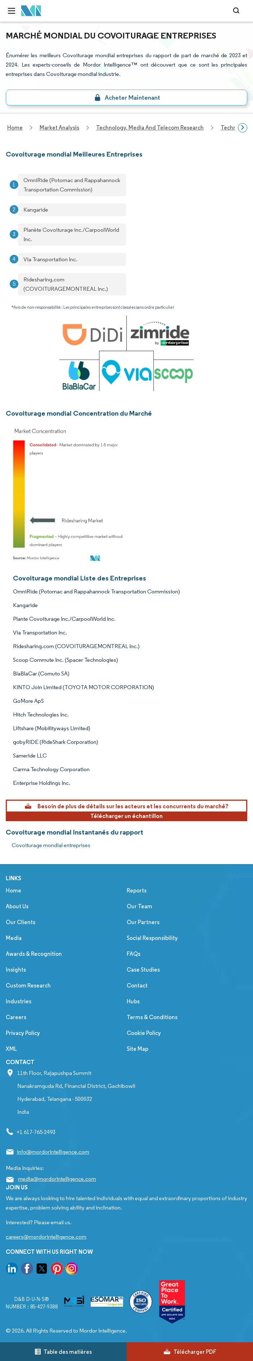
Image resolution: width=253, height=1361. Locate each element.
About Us (17, 906)
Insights (16, 969)
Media (14, 938)
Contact (137, 985)
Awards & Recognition (34, 953)
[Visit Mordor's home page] (31, 11)
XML (11, 1048)
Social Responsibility (152, 938)
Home (13, 890)
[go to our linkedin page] (12, 1269)
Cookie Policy (144, 1033)
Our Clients (20, 922)
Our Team (139, 906)
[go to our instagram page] (71, 1269)
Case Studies (143, 969)
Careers (16, 1017)
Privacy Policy (23, 1033)
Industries (18, 1001)
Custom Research (28, 985)
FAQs (133, 953)
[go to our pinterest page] (57, 1269)
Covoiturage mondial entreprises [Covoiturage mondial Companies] (51, 845)
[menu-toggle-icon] (11, 11)
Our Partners (143, 922)
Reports (136, 890)
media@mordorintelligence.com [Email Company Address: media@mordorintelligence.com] (57, 1178)
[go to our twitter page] (42, 1269)
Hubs (133, 1001)
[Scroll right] (242, 127)
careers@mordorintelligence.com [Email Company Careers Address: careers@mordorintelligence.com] (46, 1236)
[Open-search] (237, 11)
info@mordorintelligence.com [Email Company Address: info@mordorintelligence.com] (53, 1151)
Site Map (137, 1048)
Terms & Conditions (152, 1017)
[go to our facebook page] (27, 1269)
